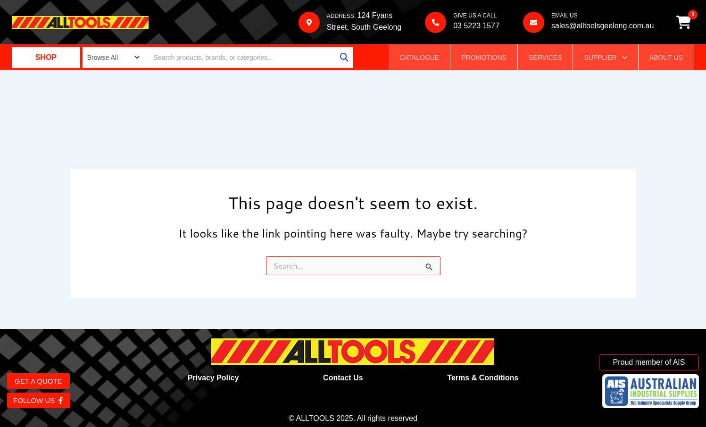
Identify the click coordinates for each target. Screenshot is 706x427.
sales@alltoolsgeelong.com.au (602, 26)
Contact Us (343, 378)
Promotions (484, 58)
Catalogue (419, 58)
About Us (666, 58)
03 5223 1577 (476, 26)
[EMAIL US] (533, 22)
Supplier (605, 58)
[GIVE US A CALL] (435, 22)
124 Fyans (374, 16)
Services (545, 58)
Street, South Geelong (363, 28)
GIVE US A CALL (474, 16)
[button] (605, 58)
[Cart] (684, 22)
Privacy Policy (213, 378)
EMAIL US (564, 16)
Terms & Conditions (482, 378)
